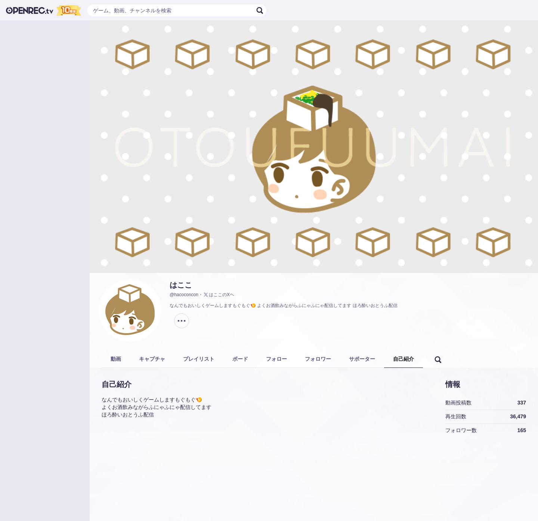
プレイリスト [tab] (198, 359)
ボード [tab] (240, 359)
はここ (181, 285)
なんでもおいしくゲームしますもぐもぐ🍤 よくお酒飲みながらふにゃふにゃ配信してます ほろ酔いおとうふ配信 (284, 305)
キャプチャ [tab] (152, 359)
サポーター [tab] (362, 359)
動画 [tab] (116, 359)
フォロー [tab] (276, 359)
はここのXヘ (218, 295)
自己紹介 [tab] (403, 359)
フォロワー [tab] (318, 359)
